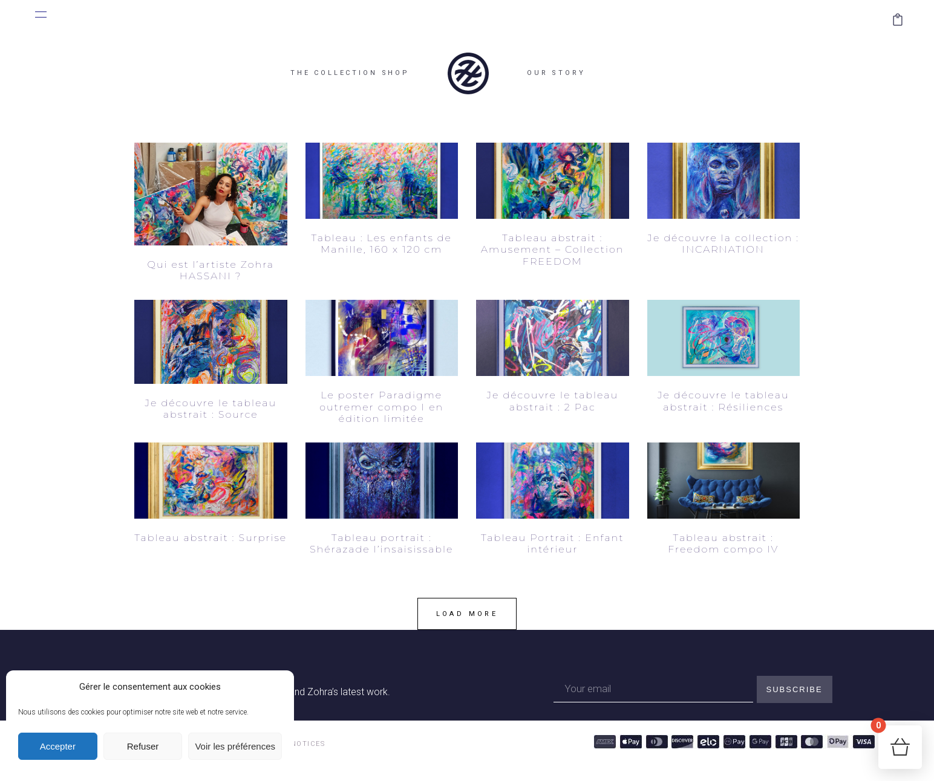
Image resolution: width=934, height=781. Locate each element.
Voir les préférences (235, 746)
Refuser (143, 746)
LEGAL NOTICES (294, 744)
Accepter (58, 746)
